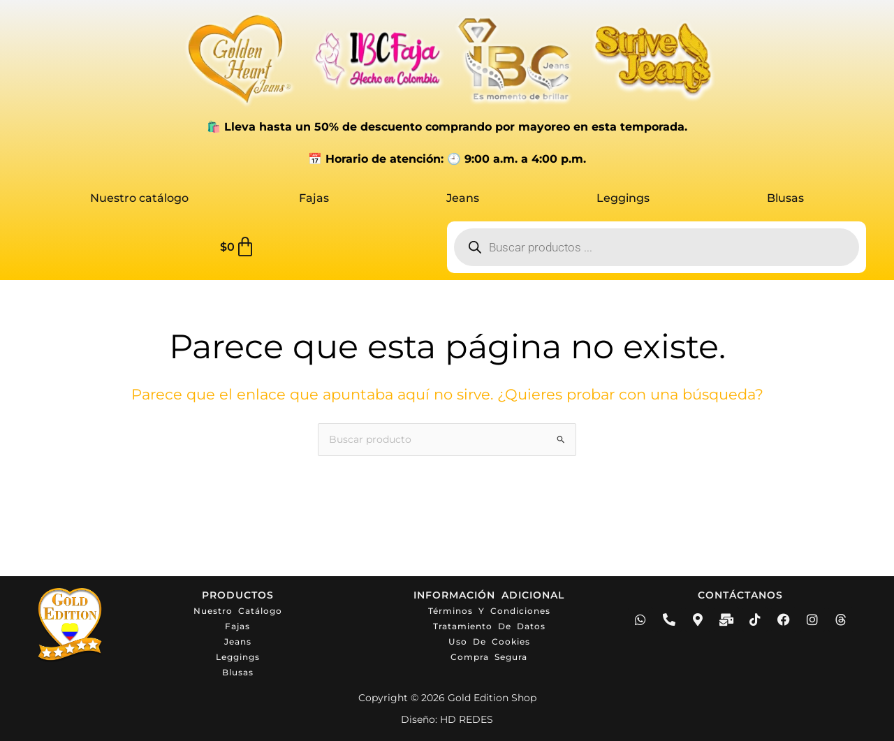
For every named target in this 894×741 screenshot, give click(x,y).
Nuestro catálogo (139, 198)
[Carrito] (238, 247)
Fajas (314, 198)
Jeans (462, 198)
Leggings (623, 198)
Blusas (785, 198)
